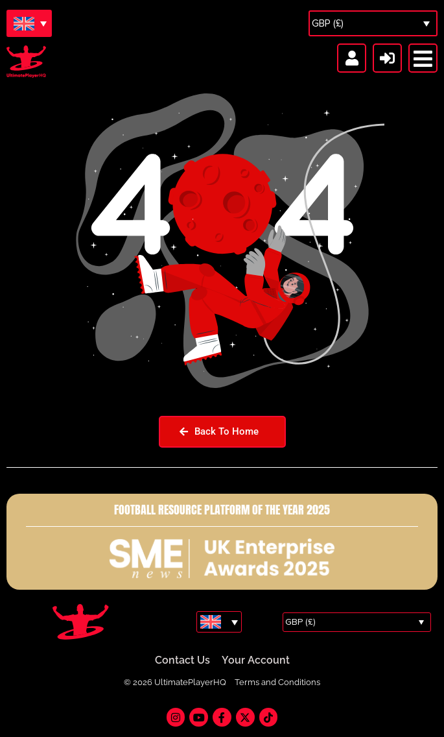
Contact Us (182, 661)
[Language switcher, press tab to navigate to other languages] (29, 23)
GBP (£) (328, 23)
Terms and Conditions (277, 683)
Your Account (256, 661)
